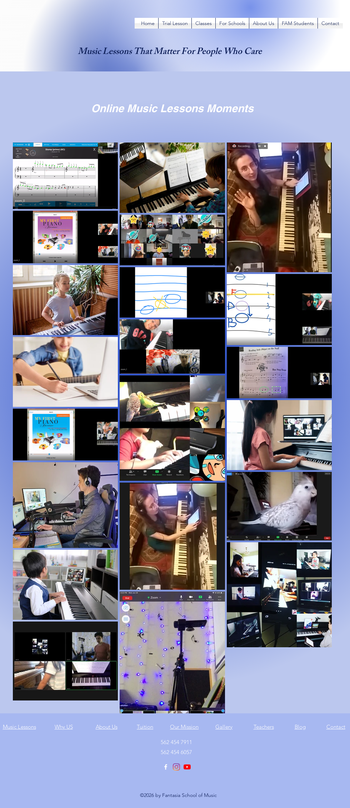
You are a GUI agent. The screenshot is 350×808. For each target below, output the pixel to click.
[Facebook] (165, 766)
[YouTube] (187, 766)
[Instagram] (176, 766)
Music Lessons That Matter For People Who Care (170, 52)
